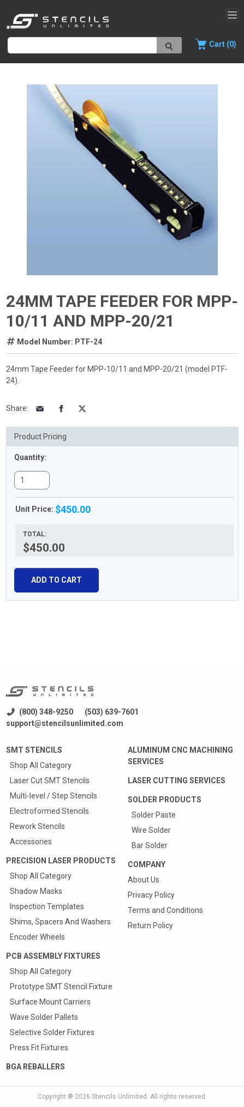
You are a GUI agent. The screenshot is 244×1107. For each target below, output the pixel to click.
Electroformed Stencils (49, 811)
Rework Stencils (37, 826)
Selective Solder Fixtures (52, 1032)
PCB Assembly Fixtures (53, 956)
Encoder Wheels (37, 937)
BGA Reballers (35, 1066)
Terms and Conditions (165, 910)
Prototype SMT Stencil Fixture (61, 986)
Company (146, 864)
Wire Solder (151, 830)
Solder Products (164, 799)
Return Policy (150, 925)
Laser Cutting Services (176, 780)
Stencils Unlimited (119, 1096)
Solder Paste (154, 814)
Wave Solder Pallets (44, 1017)
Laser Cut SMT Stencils (50, 780)
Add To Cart (56, 580)
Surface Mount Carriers (50, 1001)
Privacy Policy (151, 895)
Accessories (31, 841)
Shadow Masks (36, 891)
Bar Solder (150, 845)
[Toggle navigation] (232, 15)
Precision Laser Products (61, 860)
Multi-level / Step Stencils (53, 795)
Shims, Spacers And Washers (60, 921)
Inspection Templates (47, 906)
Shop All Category (41, 765)
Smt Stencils (34, 750)
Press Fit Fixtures (39, 1047)
